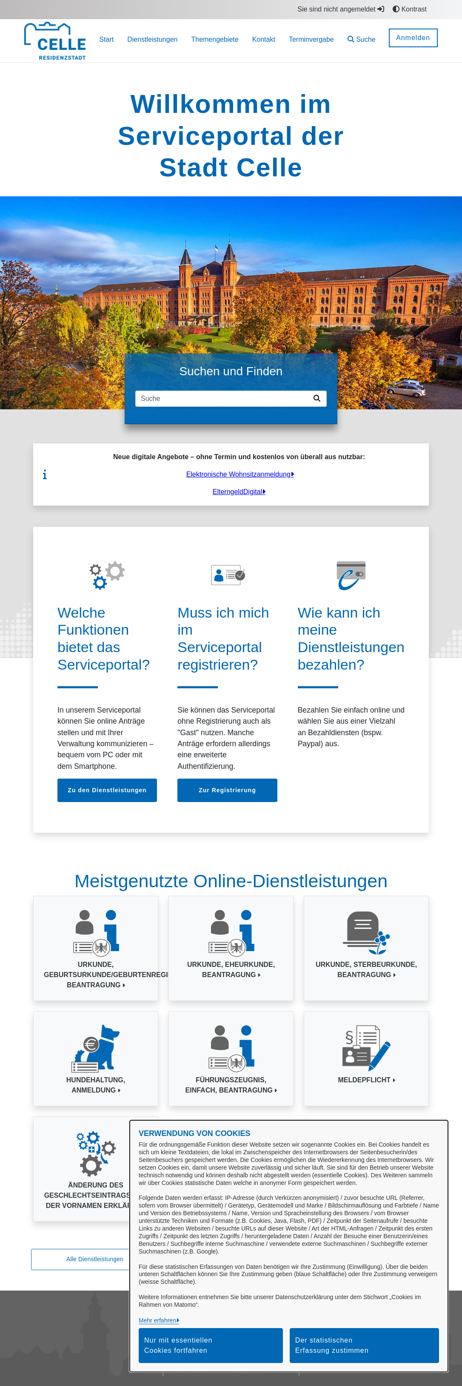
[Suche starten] (319, 399)
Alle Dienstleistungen (94, 1259)
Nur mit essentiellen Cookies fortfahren (178, 1345)
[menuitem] (106, 40)
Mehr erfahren (157, 1320)
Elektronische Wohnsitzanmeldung (238, 474)
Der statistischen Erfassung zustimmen (332, 1345)
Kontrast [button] (410, 9)
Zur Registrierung (227, 790)
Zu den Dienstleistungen (107, 790)
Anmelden (413, 37)
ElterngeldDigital (237, 491)
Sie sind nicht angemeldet (340, 9)
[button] (361, 40)
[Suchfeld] (223, 399)
